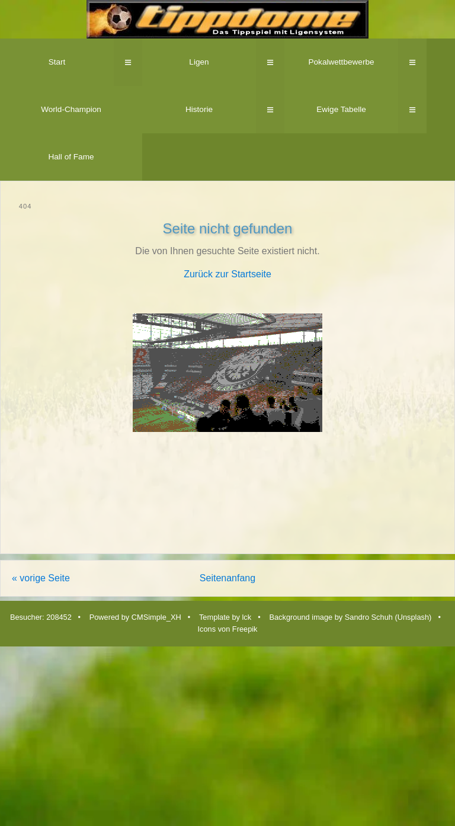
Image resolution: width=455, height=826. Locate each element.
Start (57, 61)
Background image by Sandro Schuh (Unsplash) (350, 617)
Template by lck (225, 617)
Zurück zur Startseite (227, 274)
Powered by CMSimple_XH (135, 617)
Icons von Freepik (227, 629)
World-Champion (71, 109)
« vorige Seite (41, 578)
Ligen (199, 61)
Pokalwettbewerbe (341, 61)
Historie (199, 109)
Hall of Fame (71, 156)
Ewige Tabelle (341, 109)
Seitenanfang (227, 578)
